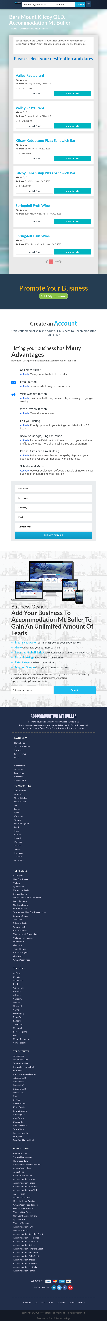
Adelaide (17, 995)
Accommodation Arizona (24, 1179)
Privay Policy (20, 780)
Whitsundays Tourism (23, 1208)
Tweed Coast (19, 949)
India (16, 831)
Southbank (18, 1070)
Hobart (16, 1035)
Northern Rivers (20, 905)
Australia (18, 794)
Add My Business (53, 296)
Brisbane (17, 991)
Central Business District (24, 1074)
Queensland (18, 886)
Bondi (15, 1096)
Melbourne (18, 980)
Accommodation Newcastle (25, 1241)
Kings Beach (19, 1107)
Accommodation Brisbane (25, 1259)
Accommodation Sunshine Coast (28, 1234)
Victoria (16, 883)
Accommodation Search (24, 1270)
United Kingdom (21, 823)
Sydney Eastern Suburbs (24, 1067)
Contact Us (19, 765)
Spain (16, 812)
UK (36, 1302)
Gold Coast (18, 988)
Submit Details (53, 535)
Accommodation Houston (25, 1186)
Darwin (16, 1002)
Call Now (35, 93)
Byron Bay (17, 1017)
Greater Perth (19, 927)
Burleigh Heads (20, 1125)
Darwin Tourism (20, 1230)
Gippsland (17, 945)
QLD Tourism (19, 1219)
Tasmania (17, 919)
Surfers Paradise (20, 1063)
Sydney (16, 977)
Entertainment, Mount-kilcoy (34, 28)
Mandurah (17, 1028)
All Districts (18, 1056)
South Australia (20, 908)
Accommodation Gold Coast (26, 1256)
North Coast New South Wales (27, 897)
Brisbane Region (20, 923)
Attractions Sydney (22, 1168)
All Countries (20, 790)
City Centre (18, 1118)
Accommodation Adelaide (25, 1263)
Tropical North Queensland (25, 934)
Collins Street (19, 1103)
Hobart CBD (18, 1092)
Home (14, 28)
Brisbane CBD (19, 1089)
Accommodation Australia (25, 1267)
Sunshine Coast (20, 916)
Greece (17, 834)
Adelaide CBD (19, 1078)
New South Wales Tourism (25, 1215)
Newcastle (18, 1006)
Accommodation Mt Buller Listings (53, 1318)
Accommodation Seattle (24, 1183)
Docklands (18, 1122)
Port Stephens (20, 930)
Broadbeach (18, 1081)
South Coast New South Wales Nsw (29, 912)
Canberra (17, 998)
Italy (16, 805)
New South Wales (21, 879)
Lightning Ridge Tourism (24, 1201)
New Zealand (20, 801)
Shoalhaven (18, 941)
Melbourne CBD (20, 1059)
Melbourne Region (21, 890)
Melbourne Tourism (22, 1197)
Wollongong (18, 1013)
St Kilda (16, 1100)
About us (18, 769)
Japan (17, 849)
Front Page (19, 773)
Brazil (16, 827)
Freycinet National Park (23, 1140)
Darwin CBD (18, 1085)
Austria (17, 845)
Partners (18, 750)
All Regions (18, 875)
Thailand (18, 856)
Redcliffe (17, 1020)
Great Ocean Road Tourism (25, 1204)
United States (20, 798)
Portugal (18, 842)
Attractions (18, 1172)
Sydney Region (20, 894)
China (72, 1302)
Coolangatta (19, 1114)
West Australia (20, 901)
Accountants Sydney (22, 1175)
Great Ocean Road (21, 960)
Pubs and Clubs (20, 1153)
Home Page (19, 743)
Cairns (16, 1009)
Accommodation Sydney (24, 1245)
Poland (17, 838)
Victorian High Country (23, 938)
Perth (15, 984)
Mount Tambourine (22, 1039)
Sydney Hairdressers (22, 1157)
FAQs (16, 757)
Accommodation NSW (23, 1226)
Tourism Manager (21, 1223)
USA (43, 1302)
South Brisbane (20, 1111)
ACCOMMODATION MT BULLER (54, 716)
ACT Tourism (19, 1194)
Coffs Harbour (19, 1042)
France (17, 809)
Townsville (18, 1024)
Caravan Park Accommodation (27, 1164)
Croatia (17, 820)
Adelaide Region (20, 952)
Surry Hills (17, 1136)
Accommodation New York (25, 1190)
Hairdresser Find (20, 1161)
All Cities (17, 973)
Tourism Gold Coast (22, 1212)
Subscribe (18, 776)
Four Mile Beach (20, 1133)
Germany (18, 816)
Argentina (19, 860)
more (58, 261)
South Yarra (18, 1129)
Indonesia (18, 853)
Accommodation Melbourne (25, 1252)
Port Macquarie (20, 1031)
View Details (72, 93)
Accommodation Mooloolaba (26, 1237)
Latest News (20, 754)
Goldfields (18, 956)
